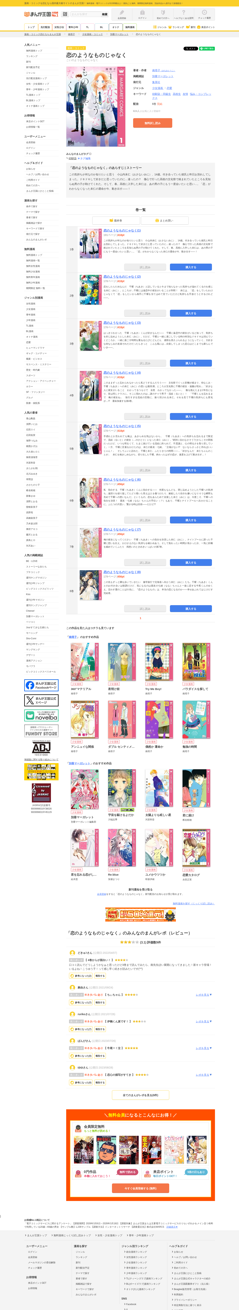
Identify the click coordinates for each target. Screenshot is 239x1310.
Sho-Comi (31, 638)
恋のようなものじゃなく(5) (122, 426)
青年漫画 (30, 314)
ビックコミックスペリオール (41, 671)
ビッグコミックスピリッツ (40, 588)
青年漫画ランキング (135, 1267)
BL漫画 (30, 331)
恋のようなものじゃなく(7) (122, 529)
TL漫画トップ (33, 95)
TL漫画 (29, 325)
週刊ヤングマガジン (36, 577)
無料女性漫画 (33, 266)
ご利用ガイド (33, 180)
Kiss (28, 594)
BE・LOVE (32, 561)
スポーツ (30, 375)
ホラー (29, 386)
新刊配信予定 (33, 67)
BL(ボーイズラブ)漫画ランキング (141, 1283)
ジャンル (160, 27)
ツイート (192, 48)
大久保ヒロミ (33, 451)
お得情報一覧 (33, 127)
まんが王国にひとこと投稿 (40, 191)
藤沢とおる (32, 534)
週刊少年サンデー (35, 644)
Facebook (129, 1304)
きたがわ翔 (32, 468)
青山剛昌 (30, 418)
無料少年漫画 (33, 282)
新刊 (190, 27)
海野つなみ (32, 440)
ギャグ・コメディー (36, 353)
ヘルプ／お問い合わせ (37, 174)
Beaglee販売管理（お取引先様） (189, 1289)
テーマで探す (33, 212)
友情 (185, 93)
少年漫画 (30, 320)
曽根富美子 (32, 507)
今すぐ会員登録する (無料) (140, 1188)
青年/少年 (73, 27)
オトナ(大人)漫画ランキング (139, 1289)
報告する (100, 976)
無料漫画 (129, 27)
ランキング (176, 27)
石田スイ (30, 429)
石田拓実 (30, 435)
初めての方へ (33, 185)
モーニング (32, 633)
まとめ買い (164, 220)
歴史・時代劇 (33, 370)
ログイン (30, 148)
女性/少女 (59, 27)
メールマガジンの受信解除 (42, 1262)
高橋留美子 (32, 518)
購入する (191, 267)
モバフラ (30, 666)
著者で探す (32, 217)
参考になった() (83, 976)
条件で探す (32, 206)
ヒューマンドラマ (35, 348)
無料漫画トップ (34, 50)
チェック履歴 (33, 153)
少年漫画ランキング (135, 1273)
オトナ (115, 27)
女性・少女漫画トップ (37, 84)
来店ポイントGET (35, 121)
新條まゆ (30, 496)
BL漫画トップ (33, 100)
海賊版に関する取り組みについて (41, 759)
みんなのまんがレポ (36, 239)
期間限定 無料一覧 (35, 288)
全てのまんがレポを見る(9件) (140, 1095)
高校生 (177, 93)
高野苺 (29, 512)
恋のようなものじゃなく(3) (122, 322)
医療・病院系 (33, 403)
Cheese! (30, 611)
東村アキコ (32, 529)
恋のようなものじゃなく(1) (122, 230)
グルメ (29, 397)
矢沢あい (30, 545)
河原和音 (30, 462)
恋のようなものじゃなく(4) (122, 372)
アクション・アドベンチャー (41, 381)
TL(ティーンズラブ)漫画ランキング (143, 1278)
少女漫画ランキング (135, 1262)
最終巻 (115, 220)
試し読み (145, 267)
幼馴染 (73, 158)
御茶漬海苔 (32, 457)
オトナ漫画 (32, 336)
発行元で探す (33, 234)
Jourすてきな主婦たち (37, 627)
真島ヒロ (30, 540)
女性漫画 (30, 303)
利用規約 (177, 1294)
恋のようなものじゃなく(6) (122, 479)
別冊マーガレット (35, 616)
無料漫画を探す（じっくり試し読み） (194, 903)
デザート (30, 655)
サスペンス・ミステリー (38, 364)
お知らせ (30, 169)
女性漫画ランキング (135, 1257)
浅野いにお (32, 424)
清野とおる (32, 501)
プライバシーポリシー (184, 1299)
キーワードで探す (35, 228)
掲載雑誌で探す (34, 223)
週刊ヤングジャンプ (36, 605)
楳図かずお (32, 446)
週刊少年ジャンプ (35, 583)
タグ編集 (85, 158)
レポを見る (204, 994)
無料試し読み (153, 123)
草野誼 (29, 479)
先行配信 (45, 27)
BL (101, 27)
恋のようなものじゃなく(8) (122, 572)
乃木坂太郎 (32, 523)
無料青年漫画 (33, 277)
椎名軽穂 (30, 490)
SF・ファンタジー (35, 392)
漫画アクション (34, 660)
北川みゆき (32, 473)
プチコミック (33, 572)
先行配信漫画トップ (36, 78)
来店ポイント (205, 27)
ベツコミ (30, 622)
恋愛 (28, 342)
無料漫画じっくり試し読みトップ (71, 1235)
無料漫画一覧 (33, 260)
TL (87, 27)
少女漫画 (30, 309)
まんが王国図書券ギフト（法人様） (191, 1283)
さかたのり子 (33, 485)
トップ (31, 27)
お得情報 (32, 1288)
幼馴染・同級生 (161, 93)
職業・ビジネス (34, 359)
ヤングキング (33, 649)
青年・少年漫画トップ (37, 89)
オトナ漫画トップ (35, 106)
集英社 (156, 82)
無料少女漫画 (33, 271)
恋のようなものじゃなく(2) (122, 276)
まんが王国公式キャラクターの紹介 (191, 1278)
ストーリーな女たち (36, 566)
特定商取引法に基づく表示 (186, 1305)
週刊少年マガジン (35, 599)
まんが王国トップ (35, 1235)
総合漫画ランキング (135, 1251)
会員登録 (30, 142)
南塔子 (163, 70)
